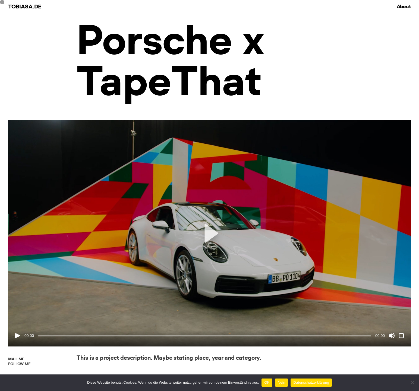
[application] (209, 233)
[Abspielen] (17, 336)
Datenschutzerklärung (311, 382)
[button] (209, 233)
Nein (281, 382)
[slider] (204, 335)
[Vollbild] (401, 336)
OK (266, 382)
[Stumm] (392, 336)
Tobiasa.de (24, 7)
